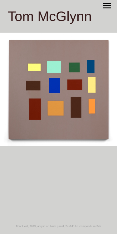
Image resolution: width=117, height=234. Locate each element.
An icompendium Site (88, 226)
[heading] (50, 19)
